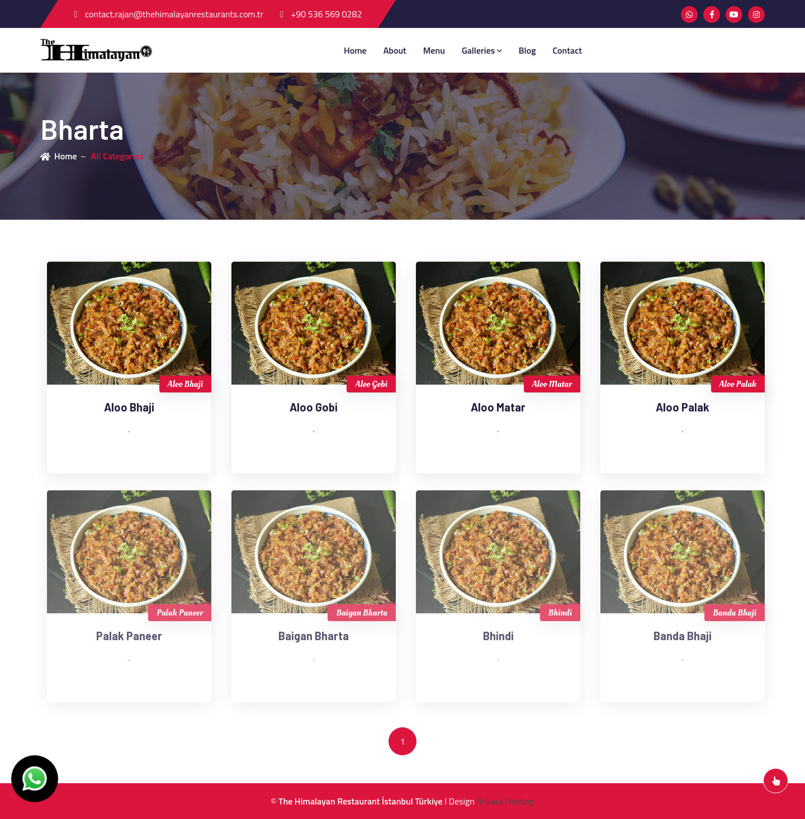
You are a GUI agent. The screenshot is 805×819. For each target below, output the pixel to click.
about (394, 50)
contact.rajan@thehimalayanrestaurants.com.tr (168, 14)
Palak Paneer (180, 615)
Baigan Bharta (361, 615)
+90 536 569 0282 (321, 14)
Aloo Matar (552, 384)
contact (567, 50)
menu (434, 50)
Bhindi (560, 615)
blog (527, 50)
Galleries (482, 50)
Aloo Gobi (371, 384)
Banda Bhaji (734, 615)
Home (355, 50)
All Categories (117, 156)
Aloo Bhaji (185, 384)
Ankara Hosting (505, 801)
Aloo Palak (737, 384)
